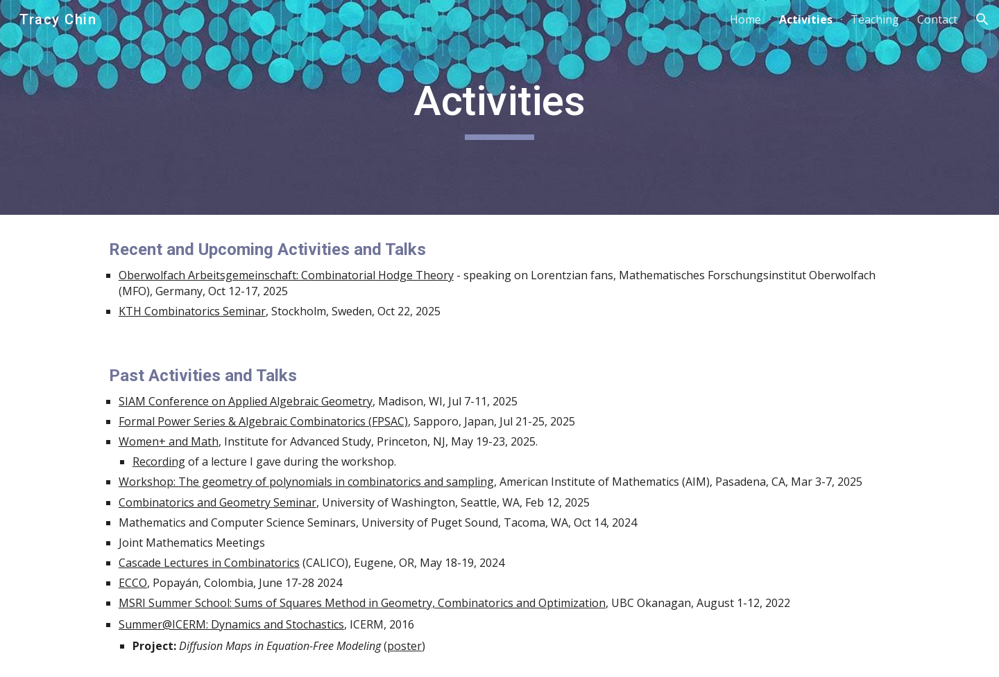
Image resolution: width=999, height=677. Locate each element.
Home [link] (745, 19)
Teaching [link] (875, 19)
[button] (982, 19)
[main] (499, 107)
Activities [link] (805, 19)
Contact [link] (937, 19)
